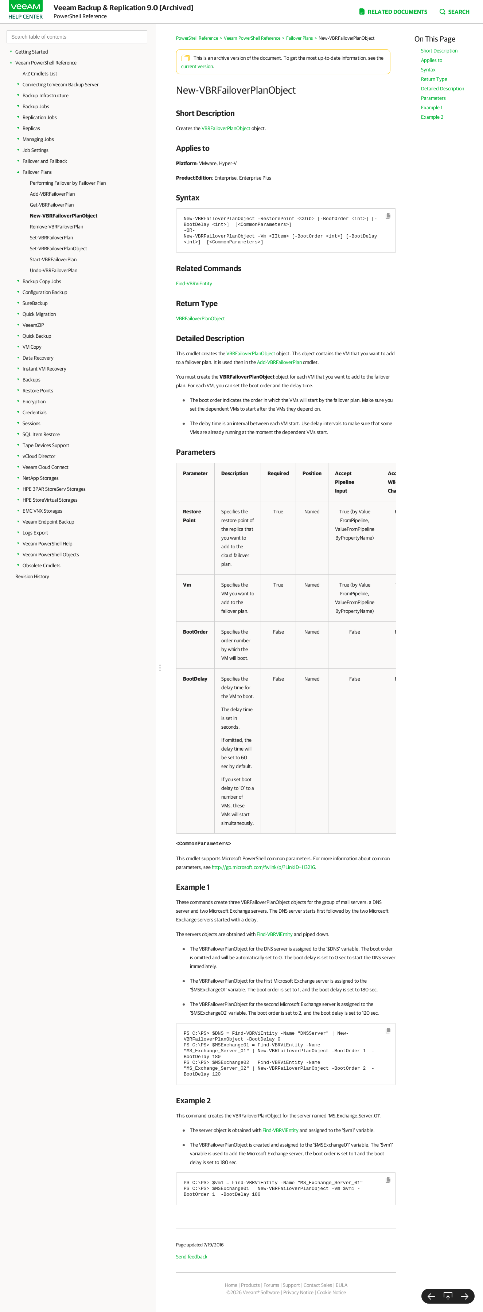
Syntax (428, 70)
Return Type (434, 79)
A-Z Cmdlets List (40, 74)
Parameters (433, 98)
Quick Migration (39, 314)
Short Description (439, 51)
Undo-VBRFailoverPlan (53, 270)
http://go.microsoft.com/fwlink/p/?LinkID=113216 (263, 867)
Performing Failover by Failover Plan (68, 183)
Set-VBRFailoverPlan (51, 237)
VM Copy (32, 347)
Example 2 (432, 117)
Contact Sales (318, 1285)
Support (291, 1285)
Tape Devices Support (46, 445)
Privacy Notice (298, 1292)
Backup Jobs (36, 106)
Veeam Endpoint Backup (48, 522)
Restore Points (38, 390)
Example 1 (432, 107)
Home (231, 1285)
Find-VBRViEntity (194, 283)
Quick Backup (37, 336)
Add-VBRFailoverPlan (52, 194)
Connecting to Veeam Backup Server (61, 84)
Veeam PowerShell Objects (51, 554)
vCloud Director (39, 456)
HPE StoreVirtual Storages (50, 500)
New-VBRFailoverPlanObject (63, 216)
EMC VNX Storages (42, 511)
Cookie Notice (331, 1292)
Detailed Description (442, 88)
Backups (31, 380)
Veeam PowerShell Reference (46, 63)
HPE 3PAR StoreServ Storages (54, 489)
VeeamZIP (33, 325)
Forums (271, 1285)
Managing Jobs (38, 139)
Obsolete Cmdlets (42, 565)
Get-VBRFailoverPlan (52, 205)
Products (250, 1285)
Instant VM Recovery (44, 369)
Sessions (31, 423)
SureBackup (35, 303)
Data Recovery (38, 358)
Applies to (431, 60)
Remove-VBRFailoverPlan (56, 227)
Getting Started (31, 52)
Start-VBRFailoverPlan (53, 259)
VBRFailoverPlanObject (226, 128)
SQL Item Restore (41, 434)
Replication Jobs (40, 117)
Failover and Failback (45, 161)
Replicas (31, 128)
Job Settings (35, 150)
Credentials (35, 412)
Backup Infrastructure (46, 95)
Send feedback (191, 1257)
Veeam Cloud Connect (46, 467)
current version (197, 66)
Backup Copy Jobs (42, 281)
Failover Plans (37, 172)
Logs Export (35, 533)
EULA (341, 1285)
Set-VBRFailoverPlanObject (58, 248)
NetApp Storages (41, 478)
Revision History (32, 576)
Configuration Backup (45, 292)
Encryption (34, 401)
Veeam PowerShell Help (48, 544)
